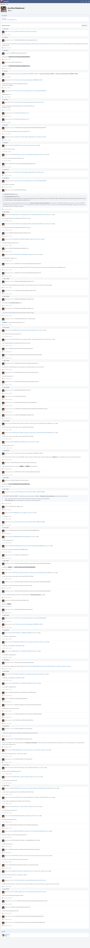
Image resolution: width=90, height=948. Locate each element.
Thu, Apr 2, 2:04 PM (7, 140)
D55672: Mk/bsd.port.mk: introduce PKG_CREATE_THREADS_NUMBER (30, 491)
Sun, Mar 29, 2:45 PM (7, 175)
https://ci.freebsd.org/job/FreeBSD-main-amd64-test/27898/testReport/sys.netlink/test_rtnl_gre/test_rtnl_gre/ (48, 665)
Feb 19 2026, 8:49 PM (7, 710)
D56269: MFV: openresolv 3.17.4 (22, 113)
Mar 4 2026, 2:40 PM (7, 532)
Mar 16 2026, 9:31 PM (7, 305)
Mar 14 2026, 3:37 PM (7, 336)
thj (44, 136)
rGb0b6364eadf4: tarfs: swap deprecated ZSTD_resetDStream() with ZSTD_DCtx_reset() (29, 214)
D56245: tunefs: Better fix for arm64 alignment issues (26, 40)
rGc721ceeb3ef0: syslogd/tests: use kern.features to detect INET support (26, 673)
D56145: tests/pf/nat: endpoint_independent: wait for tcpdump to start (29, 102)
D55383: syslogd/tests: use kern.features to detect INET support (23, 691)
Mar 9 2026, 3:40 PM (7, 486)
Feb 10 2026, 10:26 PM (7, 896)
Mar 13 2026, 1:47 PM (7, 378)
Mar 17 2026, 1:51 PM (7, 287)
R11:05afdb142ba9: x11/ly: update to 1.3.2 (20, 511)
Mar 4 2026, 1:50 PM (7, 557)
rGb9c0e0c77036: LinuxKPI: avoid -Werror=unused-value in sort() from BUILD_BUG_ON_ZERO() (30, 423)
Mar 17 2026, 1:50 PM (7, 293)
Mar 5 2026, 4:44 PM (7, 508)
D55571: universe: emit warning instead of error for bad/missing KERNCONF (30, 90)
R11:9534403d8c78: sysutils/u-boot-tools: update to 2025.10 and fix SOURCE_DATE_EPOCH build (31, 787)
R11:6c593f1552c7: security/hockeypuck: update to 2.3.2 (23, 805)
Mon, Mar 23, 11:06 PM (7, 186)
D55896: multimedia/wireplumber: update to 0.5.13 (20, 232)
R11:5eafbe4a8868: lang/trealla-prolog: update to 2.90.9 (22, 814)
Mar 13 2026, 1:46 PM (7, 384)
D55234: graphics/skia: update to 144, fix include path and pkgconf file (24, 823)
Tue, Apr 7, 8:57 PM (6, 87)
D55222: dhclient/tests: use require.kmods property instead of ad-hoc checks (30, 879)
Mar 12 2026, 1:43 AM (7, 417)
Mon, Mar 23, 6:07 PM (7, 209)
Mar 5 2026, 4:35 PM (7, 524)
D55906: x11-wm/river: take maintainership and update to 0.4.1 (22, 163)
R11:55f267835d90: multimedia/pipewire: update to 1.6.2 (23, 254)
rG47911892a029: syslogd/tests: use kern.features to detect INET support (26, 641)
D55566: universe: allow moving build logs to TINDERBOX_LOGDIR (23, 73)
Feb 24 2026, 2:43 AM (7, 637)
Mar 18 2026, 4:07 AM (7, 269)
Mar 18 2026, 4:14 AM (7, 236)
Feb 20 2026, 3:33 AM (7, 667)
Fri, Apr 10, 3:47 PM (7, 47)
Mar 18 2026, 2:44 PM (7, 220)
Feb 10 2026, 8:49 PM (7, 924)
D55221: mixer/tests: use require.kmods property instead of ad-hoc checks (25, 848)
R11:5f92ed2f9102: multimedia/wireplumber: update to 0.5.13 (24, 239)
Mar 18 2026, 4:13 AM (7, 251)
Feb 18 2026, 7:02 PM (7, 735)
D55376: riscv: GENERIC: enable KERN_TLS (19, 697)
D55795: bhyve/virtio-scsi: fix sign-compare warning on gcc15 (23, 462)
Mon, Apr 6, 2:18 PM (7, 110)
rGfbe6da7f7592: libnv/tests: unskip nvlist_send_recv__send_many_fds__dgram (27, 870)
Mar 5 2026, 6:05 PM (7, 502)
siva (6, 31)
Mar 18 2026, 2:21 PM (7, 229)
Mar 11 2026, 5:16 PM (7, 429)
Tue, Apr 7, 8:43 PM (6, 96)
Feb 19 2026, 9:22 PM (7, 679)
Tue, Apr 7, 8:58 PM (6, 77)
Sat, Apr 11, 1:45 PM (7, 34)
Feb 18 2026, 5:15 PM (7, 754)
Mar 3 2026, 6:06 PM (7, 596)
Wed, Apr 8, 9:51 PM (7, 59)
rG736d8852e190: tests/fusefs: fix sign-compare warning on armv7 (25, 330)
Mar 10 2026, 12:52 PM (7, 474)
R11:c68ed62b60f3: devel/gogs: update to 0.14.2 (21, 441)
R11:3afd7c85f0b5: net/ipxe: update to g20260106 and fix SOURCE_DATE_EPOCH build (29, 796)
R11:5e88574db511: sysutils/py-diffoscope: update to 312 (23, 775)
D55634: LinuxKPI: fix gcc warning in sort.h (20, 599)
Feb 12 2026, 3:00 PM (7, 885)
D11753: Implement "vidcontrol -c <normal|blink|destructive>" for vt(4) (25, 839)
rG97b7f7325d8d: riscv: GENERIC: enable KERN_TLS (22, 631)
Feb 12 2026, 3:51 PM (7, 845)
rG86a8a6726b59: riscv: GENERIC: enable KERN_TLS (22, 650)
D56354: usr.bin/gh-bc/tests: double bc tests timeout (26, 31)
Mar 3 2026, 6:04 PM (7, 611)
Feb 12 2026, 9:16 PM (7, 793)
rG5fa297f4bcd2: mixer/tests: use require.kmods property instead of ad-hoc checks (28, 854)
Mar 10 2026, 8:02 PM (7, 468)
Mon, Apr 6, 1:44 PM (7, 116)
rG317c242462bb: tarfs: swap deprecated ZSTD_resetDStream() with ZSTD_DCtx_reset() (29, 223)
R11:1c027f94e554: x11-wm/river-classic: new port (22, 145)
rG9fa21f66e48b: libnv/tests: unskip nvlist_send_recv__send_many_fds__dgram (27, 748)
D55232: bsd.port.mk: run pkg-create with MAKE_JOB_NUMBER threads (24, 529)
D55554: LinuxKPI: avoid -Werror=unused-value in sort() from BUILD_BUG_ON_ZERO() (32, 562)
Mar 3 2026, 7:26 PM (7, 577)
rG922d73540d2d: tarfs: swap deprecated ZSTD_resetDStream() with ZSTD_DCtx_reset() (29, 339)
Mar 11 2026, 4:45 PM (7, 438)
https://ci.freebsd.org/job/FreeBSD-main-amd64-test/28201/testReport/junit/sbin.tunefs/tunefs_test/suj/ (36, 43)
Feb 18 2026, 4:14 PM (7, 761)
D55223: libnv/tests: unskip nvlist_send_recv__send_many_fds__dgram (24, 863)
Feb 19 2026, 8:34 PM (7, 716)
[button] (89, 1)
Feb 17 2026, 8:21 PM (7, 772)
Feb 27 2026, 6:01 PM (7, 620)
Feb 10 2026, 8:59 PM (7, 912)
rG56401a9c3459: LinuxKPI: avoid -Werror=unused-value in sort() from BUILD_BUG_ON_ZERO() (31, 432)
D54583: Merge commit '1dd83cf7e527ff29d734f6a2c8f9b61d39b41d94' (30, 127)
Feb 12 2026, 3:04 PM (7, 851)
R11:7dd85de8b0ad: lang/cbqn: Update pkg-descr (21, 535)
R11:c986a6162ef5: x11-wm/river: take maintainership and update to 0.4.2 (26, 154)
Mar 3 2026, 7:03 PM (7, 587)
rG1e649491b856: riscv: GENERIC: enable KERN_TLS (22, 682)
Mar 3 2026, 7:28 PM (7, 568)
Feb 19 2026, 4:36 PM (7, 722)
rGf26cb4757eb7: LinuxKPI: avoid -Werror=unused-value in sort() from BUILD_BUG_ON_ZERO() (30, 571)
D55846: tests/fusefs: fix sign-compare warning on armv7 (21, 348)
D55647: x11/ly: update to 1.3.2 (16, 505)
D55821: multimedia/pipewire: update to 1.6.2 (19, 248)
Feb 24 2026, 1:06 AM (7, 647)
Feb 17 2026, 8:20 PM (7, 781)
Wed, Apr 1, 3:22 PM (7, 151)
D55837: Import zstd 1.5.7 (16, 62)
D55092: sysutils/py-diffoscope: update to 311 (20, 906)
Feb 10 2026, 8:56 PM (7, 918)
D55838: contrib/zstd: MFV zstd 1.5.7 (19, 53)
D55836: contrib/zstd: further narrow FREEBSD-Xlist (26, 402)
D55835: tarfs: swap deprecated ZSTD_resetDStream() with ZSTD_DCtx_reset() (26, 354)
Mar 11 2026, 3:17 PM (7, 447)
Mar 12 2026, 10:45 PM (7, 393)
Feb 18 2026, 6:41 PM (7, 745)
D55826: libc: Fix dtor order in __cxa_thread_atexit (25, 318)
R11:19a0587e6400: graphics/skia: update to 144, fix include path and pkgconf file (28, 830)
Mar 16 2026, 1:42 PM (7, 324)
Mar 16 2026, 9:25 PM (7, 315)
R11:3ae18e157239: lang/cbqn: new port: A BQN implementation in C (25, 766)
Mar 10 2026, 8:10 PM (7, 459)
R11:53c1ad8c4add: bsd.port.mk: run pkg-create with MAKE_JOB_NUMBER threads (28, 545)
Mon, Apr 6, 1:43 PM (7, 122)
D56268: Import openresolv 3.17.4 (22, 119)
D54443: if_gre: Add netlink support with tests (24, 661)
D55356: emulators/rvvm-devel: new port (19, 480)
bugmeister (7, 933)
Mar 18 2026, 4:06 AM (7, 275)
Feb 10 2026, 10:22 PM (7, 903)
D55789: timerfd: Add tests (20, 190)
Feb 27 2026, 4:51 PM (7, 626)
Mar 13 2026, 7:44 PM (7, 369)
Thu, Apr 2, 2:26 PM (7, 133)
